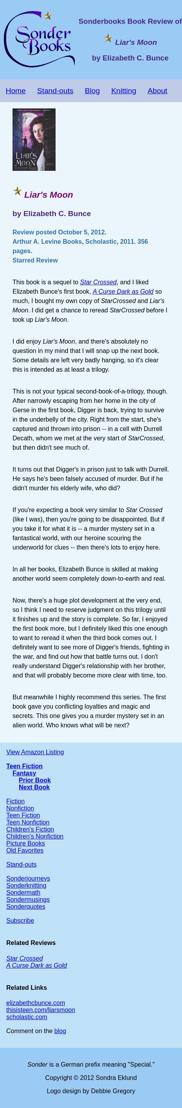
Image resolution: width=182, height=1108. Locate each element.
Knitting (123, 91)
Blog (92, 91)
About (157, 91)
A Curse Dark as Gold (123, 291)
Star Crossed (98, 282)
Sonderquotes (25, 906)
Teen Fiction (24, 766)
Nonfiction (20, 808)
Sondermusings (28, 899)
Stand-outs (55, 91)
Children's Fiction (30, 829)
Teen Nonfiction (27, 822)
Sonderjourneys (28, 878)
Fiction (15, 801)
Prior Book (35, 780)
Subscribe (20, 920)
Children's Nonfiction (34, 836)
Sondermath (23, 892)
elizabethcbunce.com (35, 1003)
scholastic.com (26, 1017)
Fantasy (24, 773)
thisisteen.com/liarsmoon (40, 1010)
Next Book (34, 787)
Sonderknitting (26, 885)
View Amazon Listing (35, 752)
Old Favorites (24, 850)
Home (16, 91)
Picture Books (25, 843)
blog (60, 1031)
